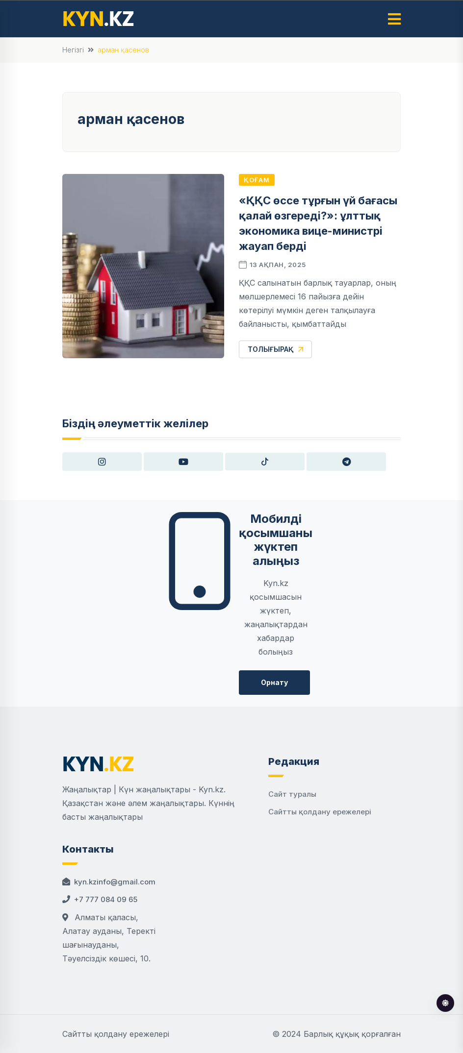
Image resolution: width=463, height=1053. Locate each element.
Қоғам (257, 180)
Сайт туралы (292, 794)
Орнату (274, 682)
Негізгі (73, 50)
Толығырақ (275, 349)
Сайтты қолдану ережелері (319, 811)
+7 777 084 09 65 (105, 899)
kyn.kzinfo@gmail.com (114, 881)
